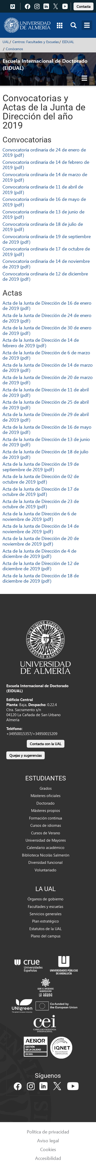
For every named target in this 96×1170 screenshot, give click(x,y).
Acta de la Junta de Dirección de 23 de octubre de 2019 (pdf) (41, 504)
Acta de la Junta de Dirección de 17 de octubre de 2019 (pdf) (41, 491)
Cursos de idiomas (45, 825)
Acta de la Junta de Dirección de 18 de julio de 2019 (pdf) (45, 454)
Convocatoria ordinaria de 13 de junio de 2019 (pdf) (43, 214)
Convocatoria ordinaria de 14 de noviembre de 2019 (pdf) (46, 264)
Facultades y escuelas (45, 906)
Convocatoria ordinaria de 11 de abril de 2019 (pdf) (43, 189)
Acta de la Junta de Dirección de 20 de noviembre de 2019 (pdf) (41, 541)
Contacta (83, 6)
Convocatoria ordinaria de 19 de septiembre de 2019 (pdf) (47, 239)
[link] (83, 6)
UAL (6, 41)
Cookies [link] (48, 1149)
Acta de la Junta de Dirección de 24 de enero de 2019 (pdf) (47, 318)
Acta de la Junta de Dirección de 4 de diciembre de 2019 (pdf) (39, 553)
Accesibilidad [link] (48, 1158)
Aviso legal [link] (48, 1140)
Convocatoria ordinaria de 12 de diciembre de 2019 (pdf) (45, 276)
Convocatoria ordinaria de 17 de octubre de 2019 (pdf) (46, 251)
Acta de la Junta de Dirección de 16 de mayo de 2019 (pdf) (47, 429)
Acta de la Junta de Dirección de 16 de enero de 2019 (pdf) (47, 305)
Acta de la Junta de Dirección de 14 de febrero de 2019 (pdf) (41, 343)
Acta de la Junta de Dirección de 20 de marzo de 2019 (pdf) (48, 380)
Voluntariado (45, 869)
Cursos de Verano (45, 832)
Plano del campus (45, 935)
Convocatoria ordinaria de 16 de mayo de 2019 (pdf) (44, 202)
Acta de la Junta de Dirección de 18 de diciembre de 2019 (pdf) (41, 578)
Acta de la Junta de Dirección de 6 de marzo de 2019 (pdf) (46, 355)
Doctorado (45, 803)
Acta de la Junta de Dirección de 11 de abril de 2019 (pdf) (46, 392)
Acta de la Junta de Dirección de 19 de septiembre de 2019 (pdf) (41, 466)
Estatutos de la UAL (45, 928)
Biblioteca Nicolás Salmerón (45, 855)
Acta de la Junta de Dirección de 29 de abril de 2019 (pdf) (46, 417)
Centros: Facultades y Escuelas (35, 41)
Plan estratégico (45, 921)
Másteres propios (45, 810)
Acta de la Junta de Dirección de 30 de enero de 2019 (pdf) (47, 330)
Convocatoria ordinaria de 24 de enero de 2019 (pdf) (44, 152)
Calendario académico (45, 847)
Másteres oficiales (45, 795)
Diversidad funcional (45, 862)
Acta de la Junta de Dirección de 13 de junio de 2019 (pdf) (46, 442)
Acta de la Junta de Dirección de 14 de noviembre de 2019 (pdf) (41, 528)
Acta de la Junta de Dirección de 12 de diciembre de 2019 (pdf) (41, 566)
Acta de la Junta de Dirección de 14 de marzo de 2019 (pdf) (48, 367)
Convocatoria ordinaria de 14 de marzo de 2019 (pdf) (45, 177)
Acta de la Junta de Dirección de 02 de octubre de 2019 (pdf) (41, 479)
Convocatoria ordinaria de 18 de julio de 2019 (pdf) (43, 227)
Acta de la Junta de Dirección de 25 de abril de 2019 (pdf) (46, 404)
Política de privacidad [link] (48, 1131)
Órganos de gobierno (45, 898)
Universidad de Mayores (46, 840)
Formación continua (45, 817)
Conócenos (14, 48)
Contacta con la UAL (45, 743)
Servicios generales (45, 913)
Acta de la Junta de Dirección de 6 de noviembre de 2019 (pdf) (39, 516)
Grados (46, 788)
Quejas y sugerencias (25, 755)
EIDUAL (68, 41)
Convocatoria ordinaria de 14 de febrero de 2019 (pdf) (46, 165)
